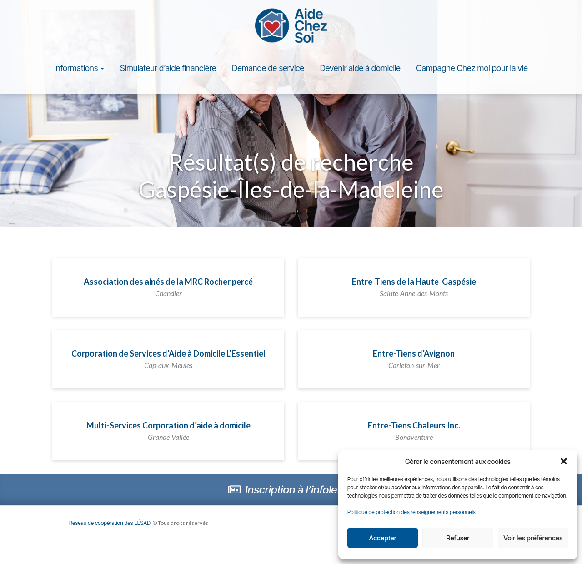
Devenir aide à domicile (360, 70)
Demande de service (268, 70)
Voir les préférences (532, 538)
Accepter (382, 538)
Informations (79, 70)
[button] (563, 461)
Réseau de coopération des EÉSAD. (111, 524)
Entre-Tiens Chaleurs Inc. (414, 432)
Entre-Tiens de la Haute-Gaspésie (414, 288)
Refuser (458, 538)
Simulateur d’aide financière (168, 70)
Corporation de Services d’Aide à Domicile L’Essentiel (168, 360)
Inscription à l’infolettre (291, 491)
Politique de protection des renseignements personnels (411, 512)
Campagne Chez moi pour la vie (471, 70)
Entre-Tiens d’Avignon (414, 360)
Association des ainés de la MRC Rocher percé (168, 288)
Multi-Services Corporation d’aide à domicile (168, 432)
